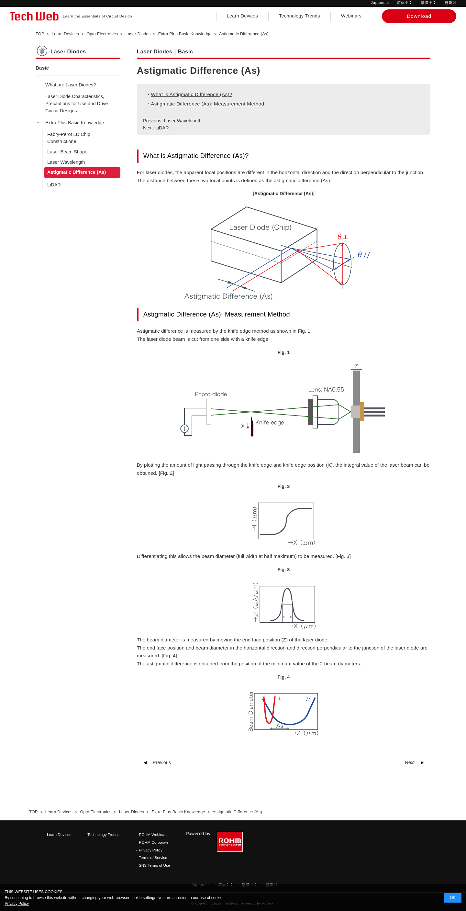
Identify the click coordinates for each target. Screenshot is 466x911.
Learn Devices (242, 15)
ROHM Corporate (154, 842)
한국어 (450, 3)
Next (410, 762)
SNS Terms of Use (154, 865)
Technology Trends (299, 15)
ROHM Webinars (153, 834)
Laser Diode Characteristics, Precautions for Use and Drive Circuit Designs (76, 103)
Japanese (380, 3)
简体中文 (405, 3)
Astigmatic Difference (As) (76, 172)
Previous (162, 762)
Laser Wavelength (66, 162)
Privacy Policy (150, 850)
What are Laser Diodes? (70, 84)
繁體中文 (428, 3)
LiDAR (54, 184)
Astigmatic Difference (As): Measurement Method (207, 103)
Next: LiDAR (156, 127)
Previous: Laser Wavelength (172, 120)
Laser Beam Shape (67, 151)
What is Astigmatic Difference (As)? (191, 94)
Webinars (351, 15)
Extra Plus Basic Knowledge (74, 122)
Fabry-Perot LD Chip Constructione (68, 138)
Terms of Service (153, 857)
